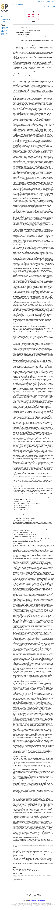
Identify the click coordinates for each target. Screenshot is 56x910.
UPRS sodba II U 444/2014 (4, 31)
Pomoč (53, 1)
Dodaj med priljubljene (5, 19)
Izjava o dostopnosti (41, 900)
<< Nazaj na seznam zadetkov (17, 4)
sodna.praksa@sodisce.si (33, 900)
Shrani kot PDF (4, 18)
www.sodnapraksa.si (45, 906)
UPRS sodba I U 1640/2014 (4, 28)
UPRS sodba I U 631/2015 (4, 34)
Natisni (2, 16)
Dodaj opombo (4, 21)
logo (4, 8)
